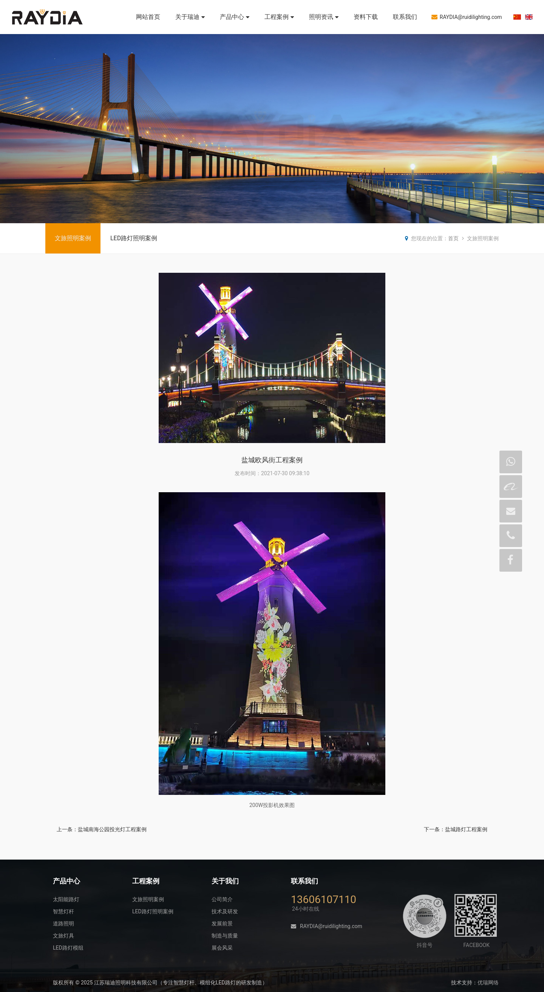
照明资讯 (323, 16)
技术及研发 (225, 911)
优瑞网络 (488, 983)
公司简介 (222, 899)
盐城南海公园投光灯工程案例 (112, 829)
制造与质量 (225, 936)
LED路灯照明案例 (133, 238)
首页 (453, 238)
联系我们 (405, 16)
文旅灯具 (63, 936)
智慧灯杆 (63, 911)
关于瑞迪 (190, 16)
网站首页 (148, 16)
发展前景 (222, 923)
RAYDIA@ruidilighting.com (466, 17)
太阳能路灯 (66, 899)
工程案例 (279, 16)
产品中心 (234, 16)
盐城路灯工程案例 (466, 829)
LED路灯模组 (68, 948)
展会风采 (222, 948)
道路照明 (63, 923)
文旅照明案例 (73, 238)
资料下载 (366, 16)
